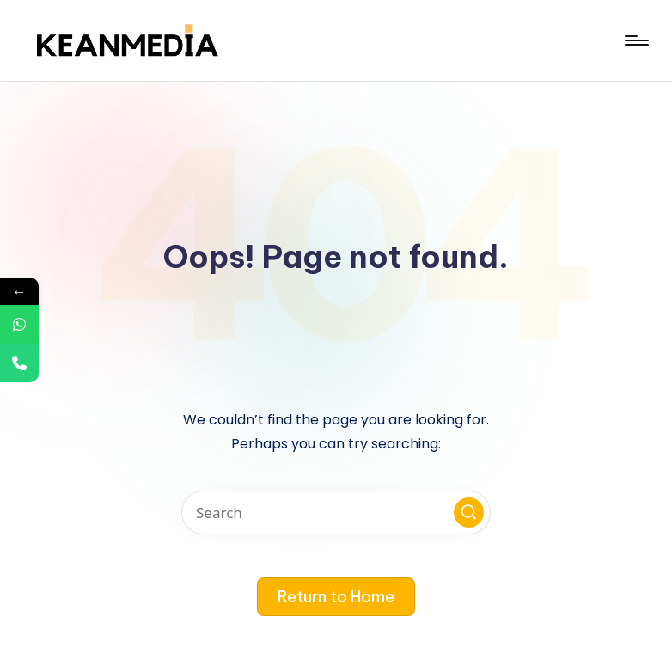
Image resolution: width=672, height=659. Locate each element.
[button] (469, 512)
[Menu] (635, 40)
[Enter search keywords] (336, 512)
